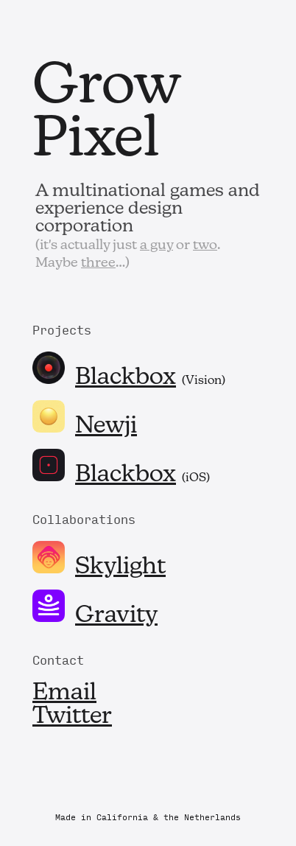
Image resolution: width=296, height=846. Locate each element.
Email (64, 693)
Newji (106, 426)
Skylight (120, 567)
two (205, 246)
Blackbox (125, 378)
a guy (156, 246)
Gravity (116, 616)
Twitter (72, 717)
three (98, 263)
